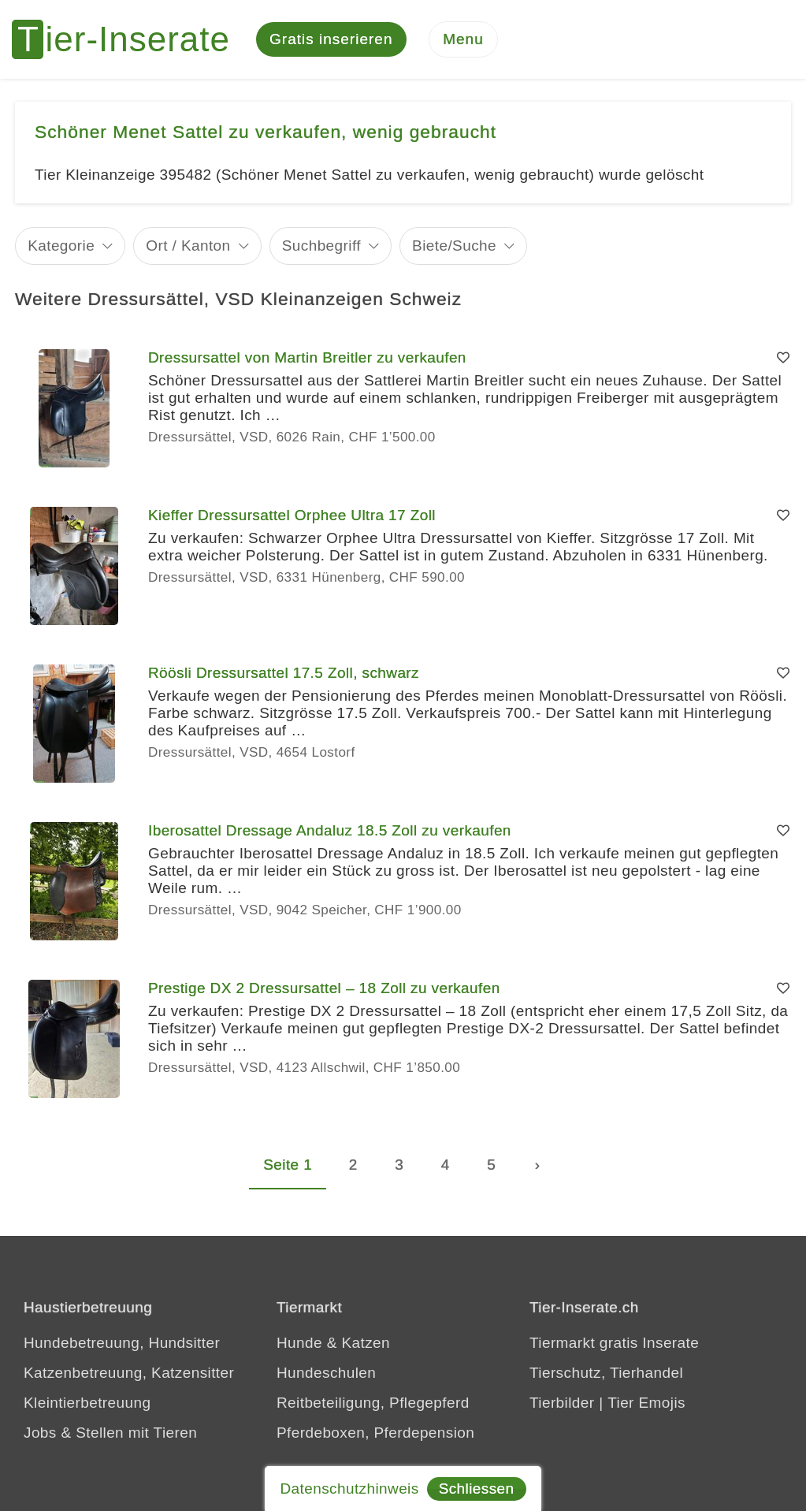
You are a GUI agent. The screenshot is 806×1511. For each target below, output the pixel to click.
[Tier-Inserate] (130, 39)
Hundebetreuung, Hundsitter (122, 1342)
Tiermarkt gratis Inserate (614, 1342)
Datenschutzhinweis (349, 1488)
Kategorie (61, 245)
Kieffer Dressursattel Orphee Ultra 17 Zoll (292, 515)
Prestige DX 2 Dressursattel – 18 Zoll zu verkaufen (324, 988)
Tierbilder (562, 1402)
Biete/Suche (454, 245)
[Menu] (463, 39)
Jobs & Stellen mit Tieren (110, 1432)
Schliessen (476, 1488)
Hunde (299, 1342)
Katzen (365, 1342)
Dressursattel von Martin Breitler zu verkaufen (307, 357)
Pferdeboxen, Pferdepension (375, 1432)
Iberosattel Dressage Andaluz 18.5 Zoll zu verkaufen (329, 830)
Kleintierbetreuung (87, 1402)
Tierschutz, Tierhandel (606, 1372)
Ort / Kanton (188, 245)
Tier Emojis (646, 1402)
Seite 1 (287, 1164)
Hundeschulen (326, 1372)
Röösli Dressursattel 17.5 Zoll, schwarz (283, 672)
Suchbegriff (321, 245)
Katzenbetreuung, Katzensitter (129, 1372)
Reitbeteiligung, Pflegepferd (373, 1402)
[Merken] (783, 358)
